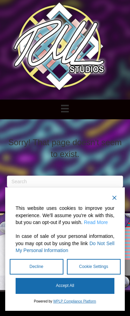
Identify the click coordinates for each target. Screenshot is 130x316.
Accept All (65, 285)
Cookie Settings (93, 266)
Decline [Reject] (36, 266)
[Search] (65, 181)
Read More (96, 222)
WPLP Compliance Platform (74, 301)
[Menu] (64, 108)
